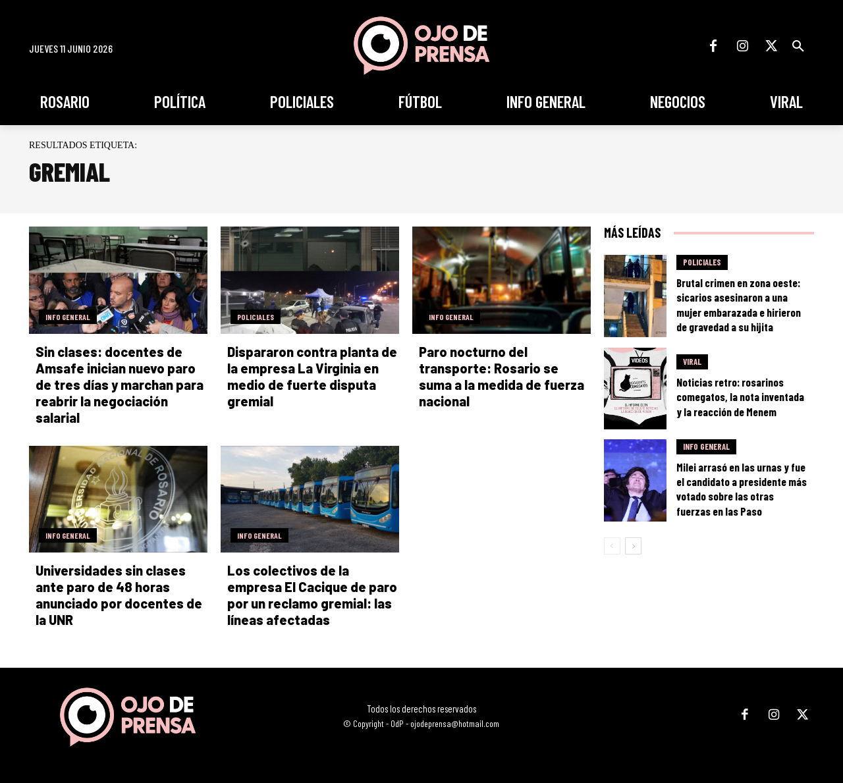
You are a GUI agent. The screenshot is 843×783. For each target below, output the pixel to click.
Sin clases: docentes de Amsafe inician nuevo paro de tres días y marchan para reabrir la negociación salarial (120, 384)
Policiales (255, 316)
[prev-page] (612, 545)
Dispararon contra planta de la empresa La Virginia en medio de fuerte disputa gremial (312, 376)
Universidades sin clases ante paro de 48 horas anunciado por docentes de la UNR (119, 595)
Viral (692, 361)
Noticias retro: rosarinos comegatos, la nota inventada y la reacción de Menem (740, 396)
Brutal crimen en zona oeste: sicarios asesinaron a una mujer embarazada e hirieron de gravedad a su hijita (738, 304)
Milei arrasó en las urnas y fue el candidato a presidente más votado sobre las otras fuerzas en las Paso (741, 488)
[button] (798, 46)
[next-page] (633, 545)
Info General (67, 316)
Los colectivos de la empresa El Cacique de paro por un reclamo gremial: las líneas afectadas (312, 595)
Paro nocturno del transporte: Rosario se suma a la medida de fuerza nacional (501, 376)
